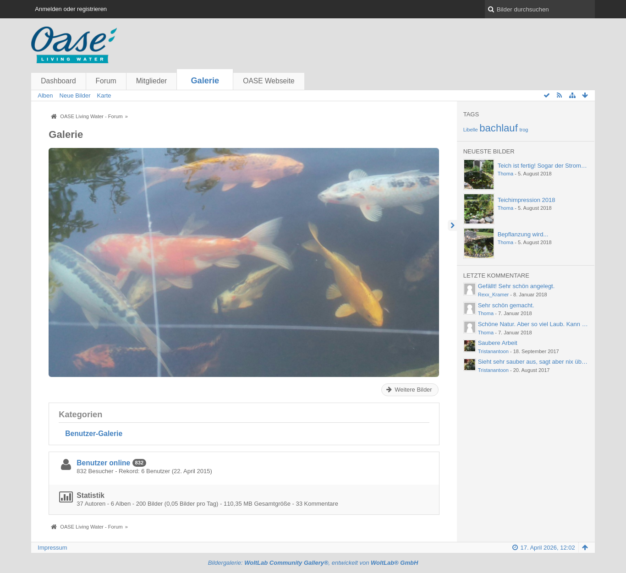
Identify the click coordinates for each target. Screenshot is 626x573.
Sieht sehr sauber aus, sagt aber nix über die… (540, 361)
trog (523, 129)
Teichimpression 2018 (526, 199)
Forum (106, 81)
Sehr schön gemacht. (506, 305)
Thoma (505, 173)
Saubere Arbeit (497, 342)
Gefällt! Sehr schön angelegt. (516, 286)
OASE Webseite (268, 81)
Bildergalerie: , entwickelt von (313, 562)
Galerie (205, 80)
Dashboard (58, 81)
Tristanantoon (493, 351)
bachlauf (498, 128)
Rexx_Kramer (493, 294)
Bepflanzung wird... (523, 234)
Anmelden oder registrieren (71, 8)
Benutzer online (103, 463)
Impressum (52, 547)
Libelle (470, 129)
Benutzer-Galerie (93, 433)
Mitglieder (151, 81)
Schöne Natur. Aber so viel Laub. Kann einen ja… (543, 324)
